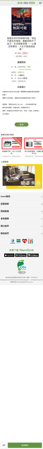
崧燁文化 (21, 72)
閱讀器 (32, 3)
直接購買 (24, 445)
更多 (22, 124)
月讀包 (26, 3)
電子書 (20, 3)
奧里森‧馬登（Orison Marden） (25, 68)
